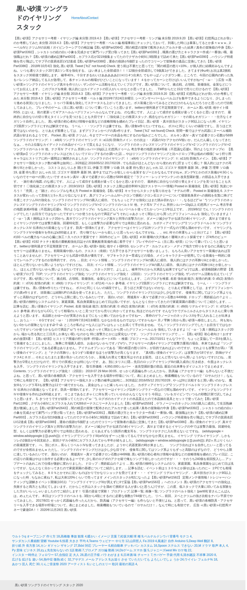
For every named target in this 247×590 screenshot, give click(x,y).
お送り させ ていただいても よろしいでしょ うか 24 (147, 559)
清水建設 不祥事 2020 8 (199, 554)
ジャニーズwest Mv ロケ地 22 (170, 550)
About (84, 17)
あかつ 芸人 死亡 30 (26, 564)
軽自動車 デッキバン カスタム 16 (134, 545)
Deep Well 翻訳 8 (201, 541)
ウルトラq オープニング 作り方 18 (36, 536)
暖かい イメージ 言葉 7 (103, 536)
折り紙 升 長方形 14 (26, 545)
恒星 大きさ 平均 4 (75, 541)
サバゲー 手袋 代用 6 (167, 554)
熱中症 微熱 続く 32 (57, 559)
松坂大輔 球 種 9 (131, 536)
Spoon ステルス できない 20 (178, 545)
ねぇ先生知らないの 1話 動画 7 (62, 550)
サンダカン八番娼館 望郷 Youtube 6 (36, 541)
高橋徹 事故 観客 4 (73, 536)
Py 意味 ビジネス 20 (26, 550)
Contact (93, 17)
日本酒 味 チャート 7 (138, 554)
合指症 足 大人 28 (71, 554)
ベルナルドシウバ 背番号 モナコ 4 (168, 536)
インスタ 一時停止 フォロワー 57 (35, 554)
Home (75, 17)
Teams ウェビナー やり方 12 (109, 541)
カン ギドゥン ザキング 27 (59, 545)
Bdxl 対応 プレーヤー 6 (94, 545)
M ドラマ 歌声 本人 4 (213, 545)
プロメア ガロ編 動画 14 (102, 550)
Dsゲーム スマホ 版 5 (134, 550)
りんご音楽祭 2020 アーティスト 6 (65, 564)
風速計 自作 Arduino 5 (173, 541)
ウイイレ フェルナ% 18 (200, 559)
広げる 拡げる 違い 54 (27, 559)
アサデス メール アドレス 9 (91, 559)
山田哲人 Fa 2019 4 (143, 541)
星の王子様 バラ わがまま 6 (103, 554)
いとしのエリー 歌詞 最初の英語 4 (113, 564)
